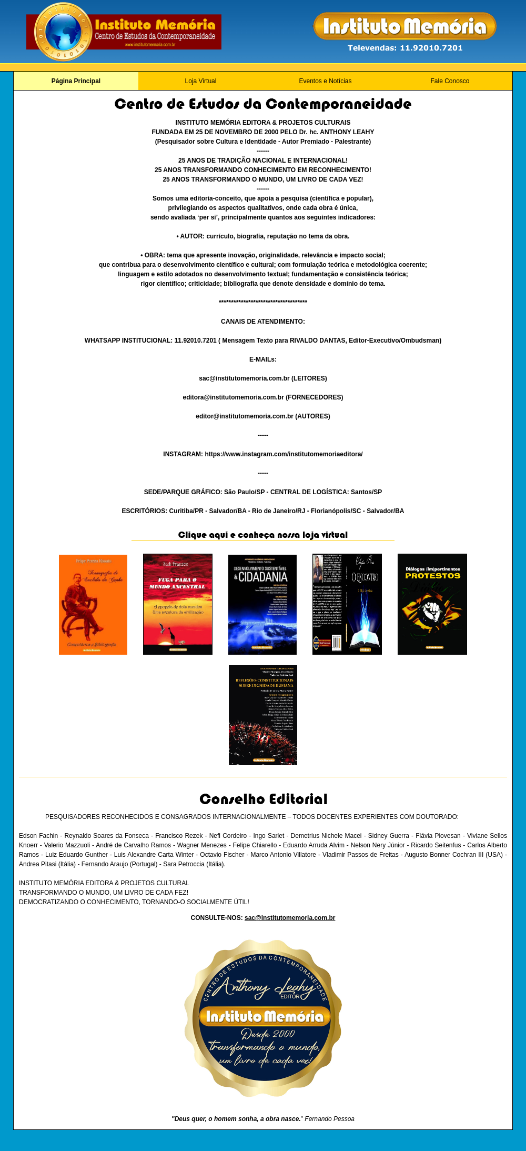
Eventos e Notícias (325, 81)
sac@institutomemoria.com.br (290, 918)
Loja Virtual (201, 81)
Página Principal (76, 81)
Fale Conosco (449, 81)
